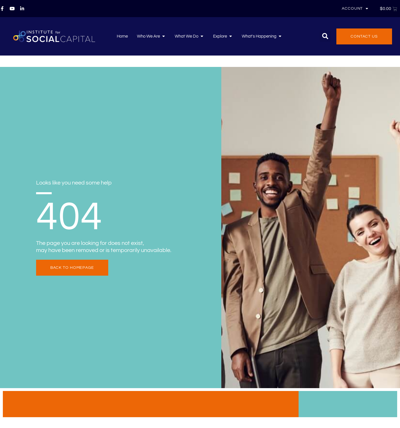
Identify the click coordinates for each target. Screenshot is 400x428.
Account (355, 8)
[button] (325, 36)
